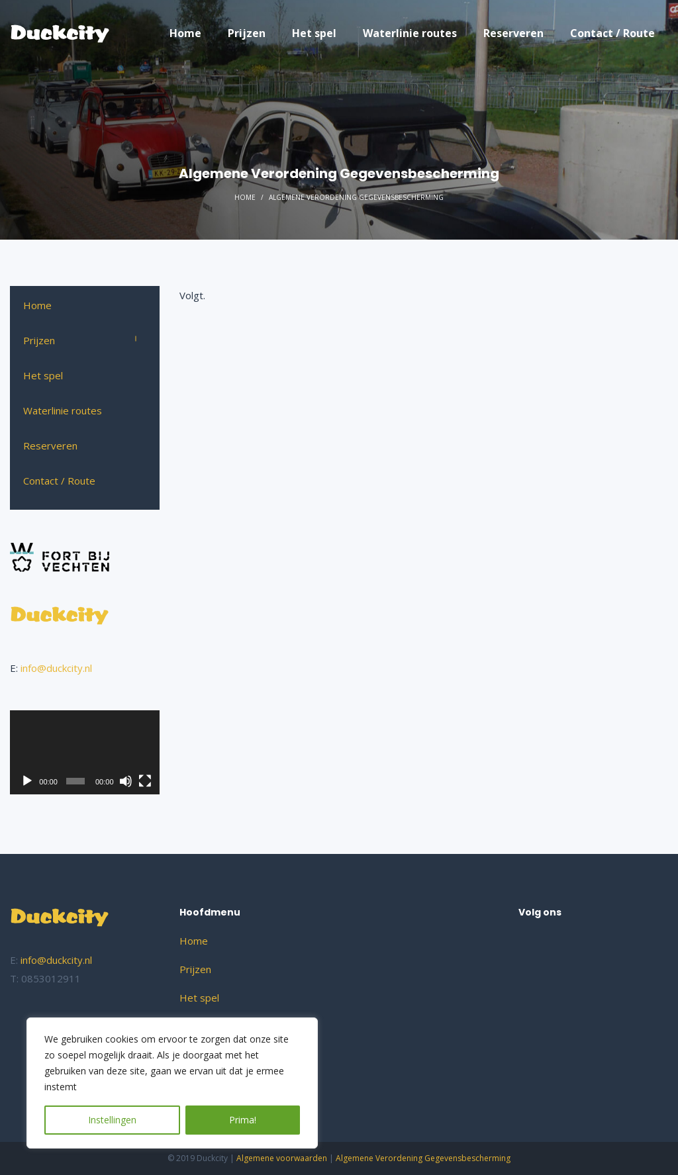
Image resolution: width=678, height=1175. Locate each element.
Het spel (43, 375)
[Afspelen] (27, 781)
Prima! (242, 1119)
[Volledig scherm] (145, 781)
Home (245, 197)
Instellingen (112, 1119)
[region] (172, 1083)
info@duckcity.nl (56, 668)
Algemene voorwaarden (281, 1158)
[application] (85, 752)
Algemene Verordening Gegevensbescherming (423, 1158)
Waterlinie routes (62, 410)
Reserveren (50, 445)
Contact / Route (59, 480)
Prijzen (39, 340)
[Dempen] (125, 781)
